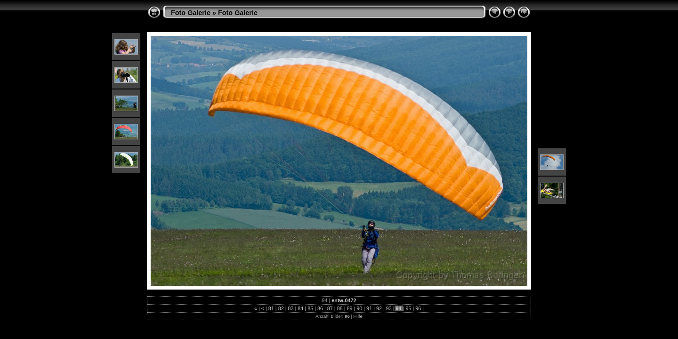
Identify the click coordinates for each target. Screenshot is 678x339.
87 (330, 308)
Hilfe (358, 316)
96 (418, 308)
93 (389, 308)
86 (320, 308)
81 (271, 308)
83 (291, 308)
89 (349, 308)
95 (408, 308)
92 (379, 308)
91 (369, 308)
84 (300, 308)
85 (310, 308)
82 (281, 308)
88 (340, 308)
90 (359, 308)
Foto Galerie (190, 12)
